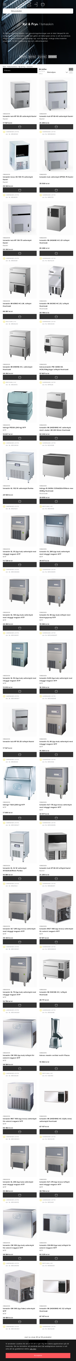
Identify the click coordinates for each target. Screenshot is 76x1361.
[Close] (38, 1355)
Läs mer (33, 1349)
